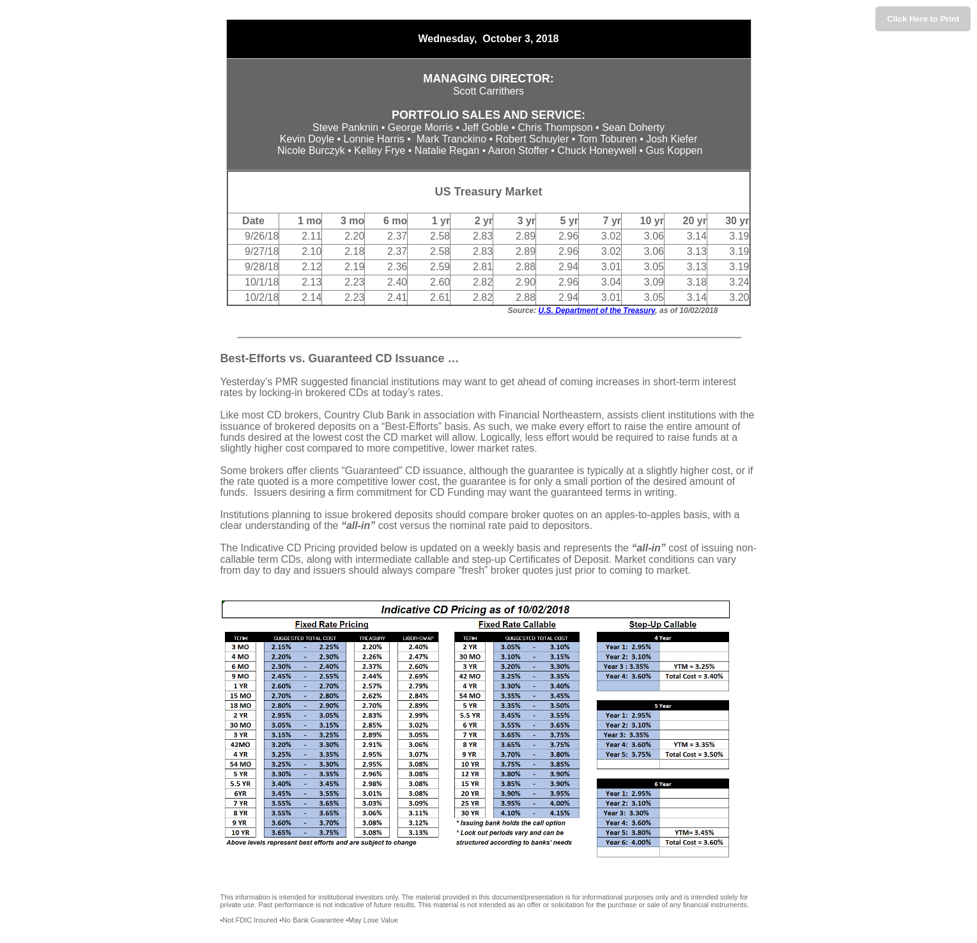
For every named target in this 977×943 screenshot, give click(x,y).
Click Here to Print (923, 19)
